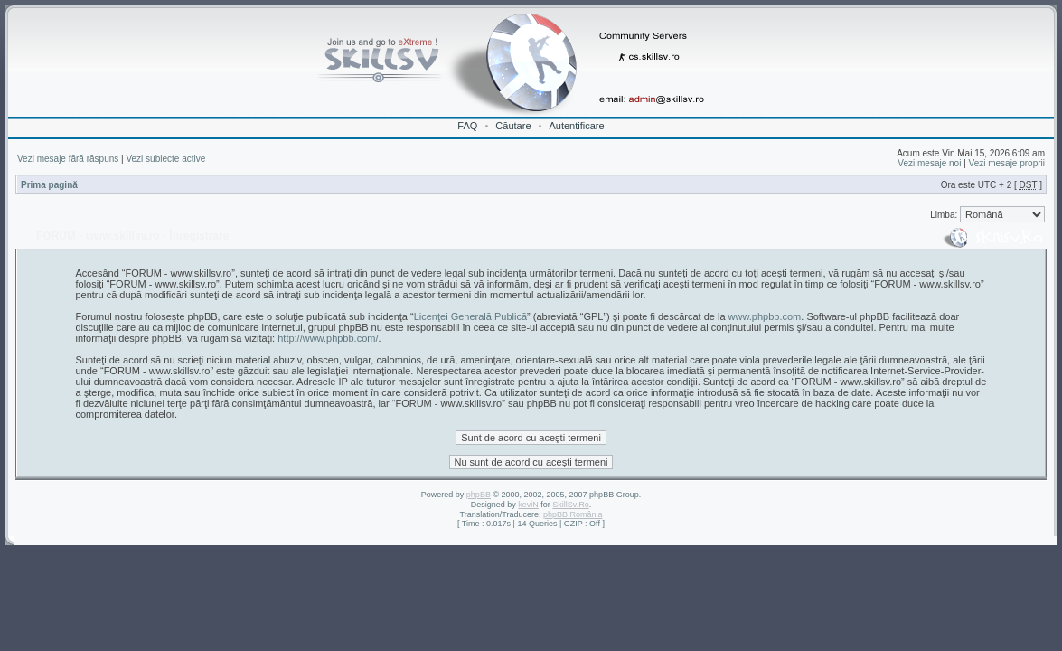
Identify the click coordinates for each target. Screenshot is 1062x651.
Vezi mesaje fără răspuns (67, 159)
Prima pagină (49, 185)
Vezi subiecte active (165, 159)
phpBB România (573, 514)
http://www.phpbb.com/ (327, 338)
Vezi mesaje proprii (1007, 163)
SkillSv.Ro (570, 504)
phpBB (478, 494)
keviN (528, 504)
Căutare (513, 125)
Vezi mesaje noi (929, 163)
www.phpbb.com (765, 316)
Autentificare (576, 125)
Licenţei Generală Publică (470, 316)
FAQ (467, 125)
